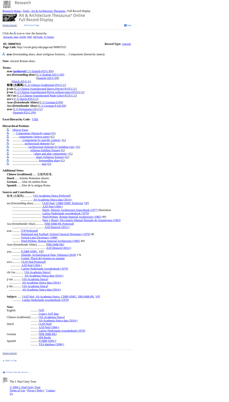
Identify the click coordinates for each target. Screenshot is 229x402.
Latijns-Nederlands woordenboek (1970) (65, 213)
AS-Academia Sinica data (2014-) (52, 199)
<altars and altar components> (50, 153)
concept (126, 43)
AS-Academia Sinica (37, 272)
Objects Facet (20, 129)
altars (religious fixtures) (50, 157)
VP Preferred (29, 230)
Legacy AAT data (49, 313)
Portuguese (25, 109)
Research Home (12, 11)
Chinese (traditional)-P (44, 85)
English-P (37, 71)
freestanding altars (49, 160)
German (50, 102)
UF (68, 88)
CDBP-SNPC (29, 251)
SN (61, 74)
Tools (26, 11)
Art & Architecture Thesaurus (48, 11)
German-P (50, 105)
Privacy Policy (35, 390)
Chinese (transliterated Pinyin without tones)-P (47, 92)
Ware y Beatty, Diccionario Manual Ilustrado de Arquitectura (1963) (81, 220)
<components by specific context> (41, 140)
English (46, 74)
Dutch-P (24, 98)
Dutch (16, 81)
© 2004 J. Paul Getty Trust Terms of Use (25, 389)
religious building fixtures (45, 150)
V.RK (35, 119)
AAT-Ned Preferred (33, 261)
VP (86, 203)
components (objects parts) (34, 136)
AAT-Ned (48, 203)
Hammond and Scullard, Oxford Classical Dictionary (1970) (55, 234)
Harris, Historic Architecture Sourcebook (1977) (70, 210)
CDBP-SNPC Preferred (69, 203)
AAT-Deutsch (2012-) (57, 227)
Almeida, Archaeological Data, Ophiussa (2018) (48, 254)
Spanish (41, 78)
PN (50, 71)
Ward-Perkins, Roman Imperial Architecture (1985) (71, 216)
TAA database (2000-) (51, 344)
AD (54, 74)
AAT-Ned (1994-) (52, 206)
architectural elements (37, 143)
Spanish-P (19, 112)
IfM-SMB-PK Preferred (59, 223)
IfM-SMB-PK (55, 244)
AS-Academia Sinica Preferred (52, 195)
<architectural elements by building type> (51, 146)
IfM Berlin (45, 337)
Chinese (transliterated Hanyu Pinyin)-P (43, 88)
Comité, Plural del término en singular (43, 258)
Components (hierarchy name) (33, 133)
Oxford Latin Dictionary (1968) (39, 237)
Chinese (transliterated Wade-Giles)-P (44, 95)
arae (44, 163)
